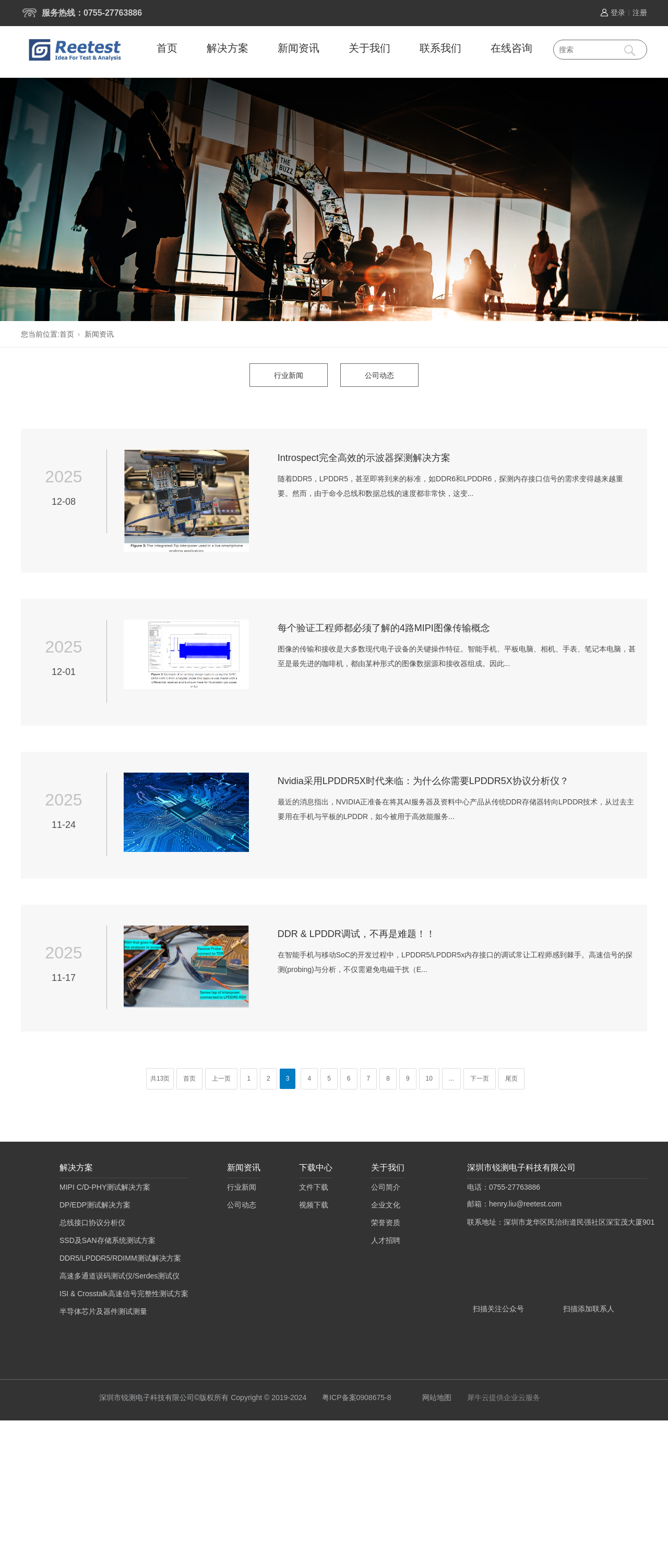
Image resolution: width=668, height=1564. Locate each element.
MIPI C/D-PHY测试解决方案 (104, 1187)
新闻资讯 (298, 48)
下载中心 (315, 1167)
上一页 (221, 1078)
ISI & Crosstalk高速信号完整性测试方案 (123, 1293)
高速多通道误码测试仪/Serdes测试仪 (119, 1276)
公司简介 (385, 1187)
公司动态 (379, 375)
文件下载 (313, 1187)
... (451, 1078)
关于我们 (369, 48)
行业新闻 (288, 375)
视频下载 (313, 1205)
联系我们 (440, 48)
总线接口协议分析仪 (92, 1222)
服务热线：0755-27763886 (92, 12)
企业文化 (385, 1205)
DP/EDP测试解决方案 (94, 1205)
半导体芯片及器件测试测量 (103, 1311)
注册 (640, 12)
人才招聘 (385, 1240)
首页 (167, 48)
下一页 (479, 1078)
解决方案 (227, 48)
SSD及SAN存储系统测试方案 (107, 1240)
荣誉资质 (385, 1222)
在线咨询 (511, 48)
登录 (618, 12)
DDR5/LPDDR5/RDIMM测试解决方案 (120, 1258)
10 (429, 1078)
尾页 (511, 1078)
